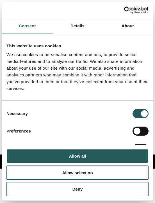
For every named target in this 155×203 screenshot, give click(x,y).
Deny (77, 189)
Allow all (77, 156)
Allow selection (77, 172)
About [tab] (128, 25)
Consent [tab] (27, 25)
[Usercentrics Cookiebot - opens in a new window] (124, 10)
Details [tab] (77, 25)
